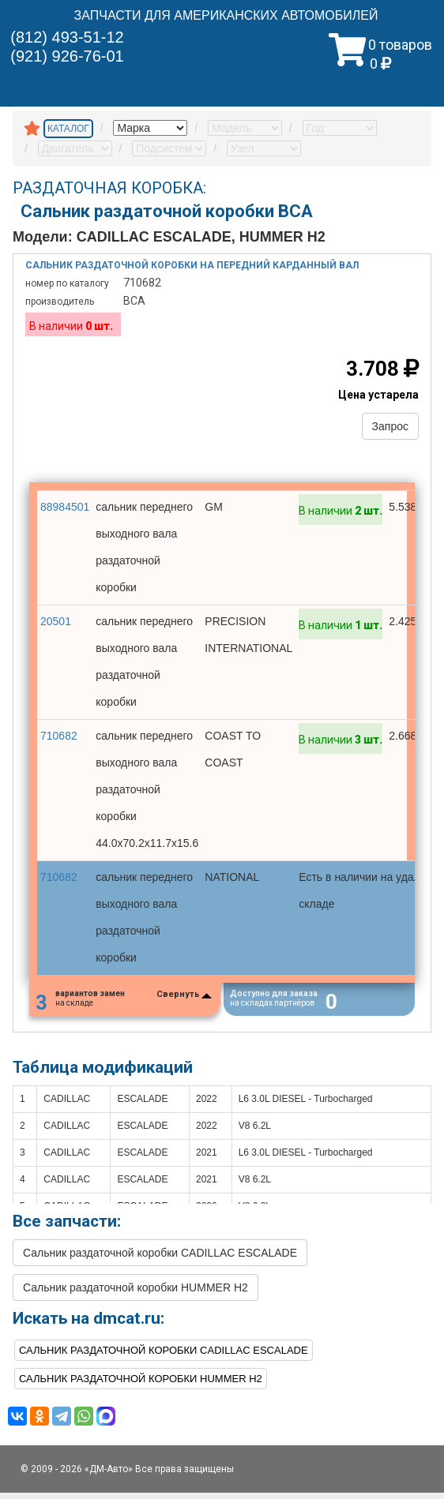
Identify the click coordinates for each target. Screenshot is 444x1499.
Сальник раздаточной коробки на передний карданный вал (192, 265)
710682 (58, 735)
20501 (55, 621)
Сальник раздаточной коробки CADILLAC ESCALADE (160, 1259)
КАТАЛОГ (68, 128)
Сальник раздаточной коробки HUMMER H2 (135, 1293)
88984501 (64, 506)
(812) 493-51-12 (66, 37)
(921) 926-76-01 (66, 56)
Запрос (390, 426)
